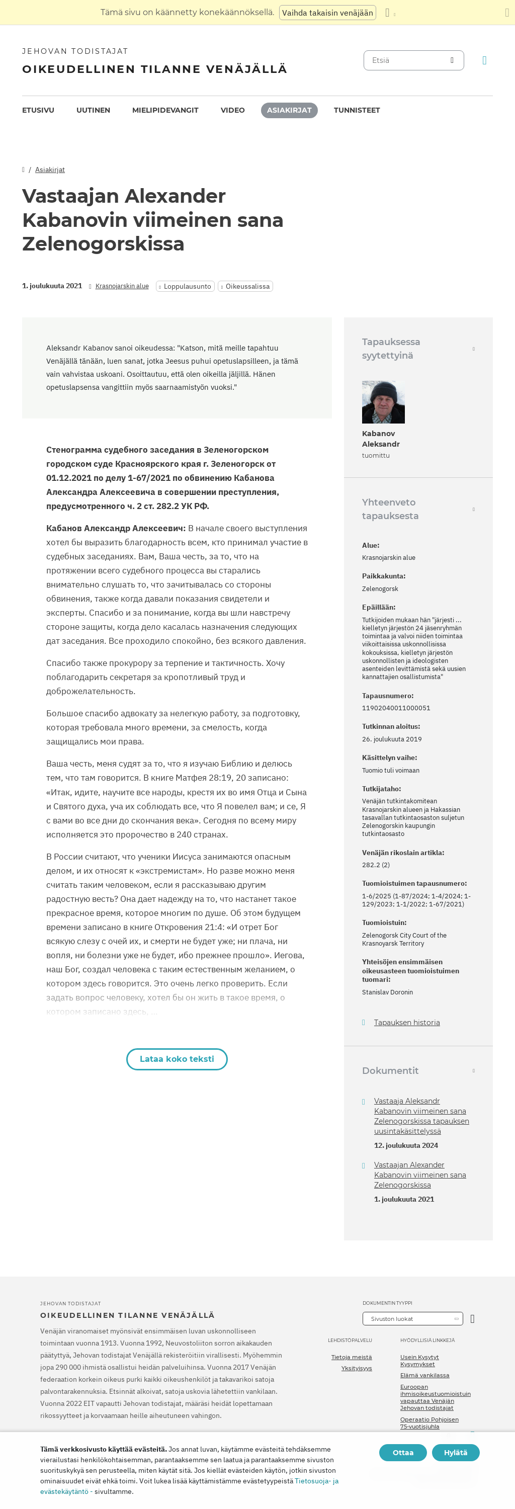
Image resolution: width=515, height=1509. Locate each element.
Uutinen (93, 110)
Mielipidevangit (165, 110)
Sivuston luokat (392, 1318)
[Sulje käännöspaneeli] (507, 12)
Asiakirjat (289, 110)
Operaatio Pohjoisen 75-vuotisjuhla (429, 1423)
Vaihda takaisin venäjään (327, 13)
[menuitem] (38, 110)
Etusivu (38, 110)
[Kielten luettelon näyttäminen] (390, 12)
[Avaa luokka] (472, 1318)
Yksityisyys (356, 1368)
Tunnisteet (357, 110)
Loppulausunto (187, 286)
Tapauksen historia (407, 1023)
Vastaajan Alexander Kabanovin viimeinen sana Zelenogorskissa (420, 1175)
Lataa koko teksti (177, 1059)
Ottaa (403, 1452)
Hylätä (456, 1452)
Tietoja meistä (351, 1357)
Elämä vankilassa (425, 1375)
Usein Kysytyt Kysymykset (419, 1361)
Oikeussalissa (248, 286)
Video (233, 110)
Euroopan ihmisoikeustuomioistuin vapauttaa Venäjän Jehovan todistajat (435, 1397)
